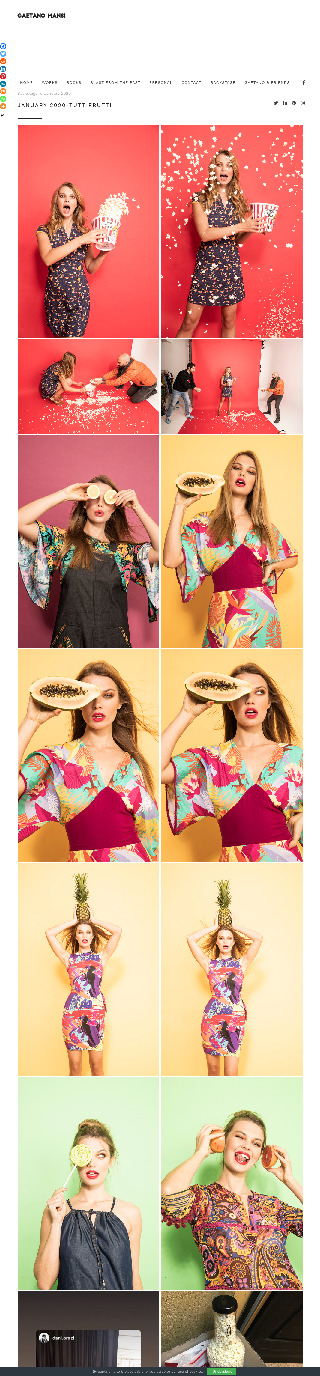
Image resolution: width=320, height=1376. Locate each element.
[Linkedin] (3, 69)
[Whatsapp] (3, 99)
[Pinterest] (3, 76)
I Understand (221, 1371)
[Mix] (3, 91)
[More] (3, 106)
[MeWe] (3, 84)
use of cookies (190, 1371)
